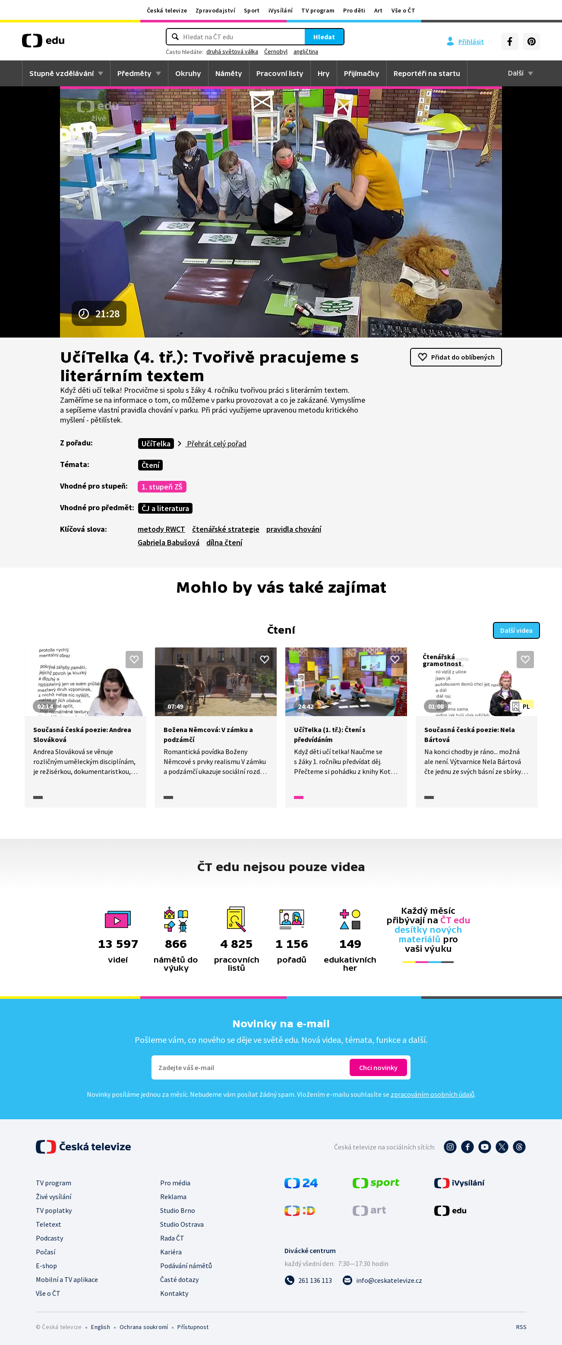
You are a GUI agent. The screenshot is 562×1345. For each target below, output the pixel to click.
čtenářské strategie (225, 529)
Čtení (150, 465)
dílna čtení (224, 542)
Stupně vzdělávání (61, 73)
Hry (324, 73)
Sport (252, 10)
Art (378, 10)
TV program (318, 10)
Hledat (324, 36)
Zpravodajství (215, 10)
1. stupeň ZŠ (162, 487)
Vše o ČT (403, 10)
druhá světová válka (232, 51)
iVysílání (280, 10)
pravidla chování (293, 529)
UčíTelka (156, 443)
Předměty (134, 73)
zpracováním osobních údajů (432, 1094)
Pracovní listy (279, 73)
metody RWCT (161, 529)
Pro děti (354, 10)
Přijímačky (361, 73)
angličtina (306, 51)
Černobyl (275, 51)
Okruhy (188, 73)
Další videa (516, 630)
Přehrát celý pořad (215, 443)
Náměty (228, 73)
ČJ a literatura (165, 508)
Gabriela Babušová (168, 542)
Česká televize (167, 10)
